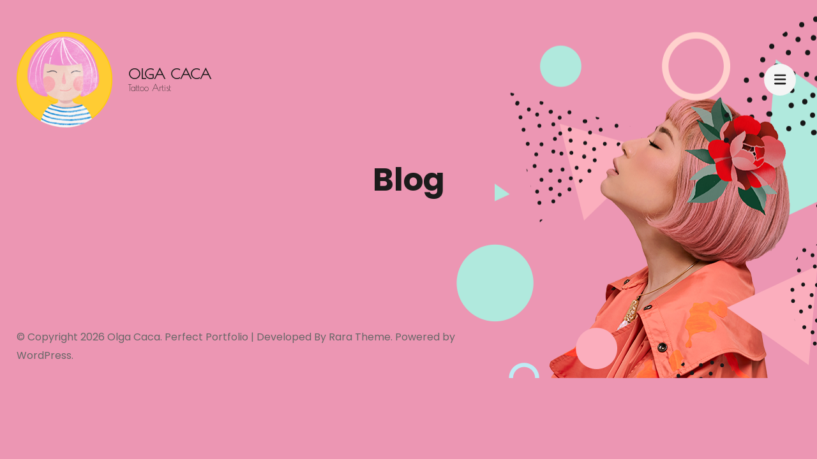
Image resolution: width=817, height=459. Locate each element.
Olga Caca (169, 74)
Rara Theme (360, 337)
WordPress (44, 355)
